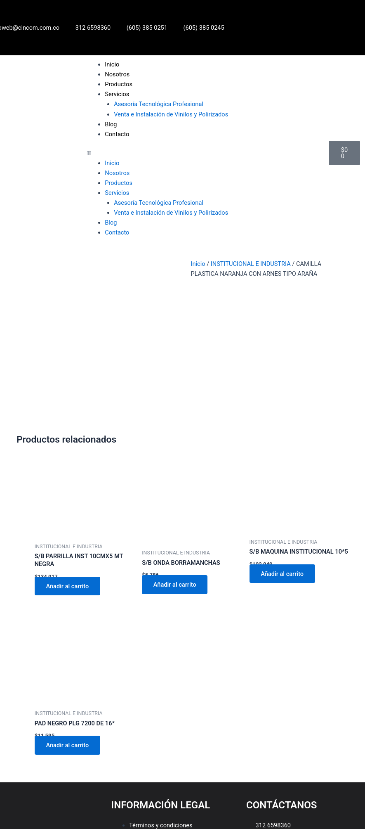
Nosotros (117, 74)
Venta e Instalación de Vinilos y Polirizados (171, 114)
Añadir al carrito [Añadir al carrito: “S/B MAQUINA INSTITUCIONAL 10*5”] (282, 463)
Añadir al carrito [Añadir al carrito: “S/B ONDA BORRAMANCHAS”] (174, 473)
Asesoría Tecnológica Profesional (158, 104)
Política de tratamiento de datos (171, 724)
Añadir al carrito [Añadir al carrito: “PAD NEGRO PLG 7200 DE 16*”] (67, 634)
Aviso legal (143, 734)
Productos (118, 84)
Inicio (112, 64)
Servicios (117, 94)
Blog (111, 124)
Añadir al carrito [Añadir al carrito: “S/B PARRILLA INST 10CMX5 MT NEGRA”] (67, 475)
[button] (203, 153)
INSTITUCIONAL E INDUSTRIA (251, 264)
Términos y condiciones (161, 714)
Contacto (117, 134)
